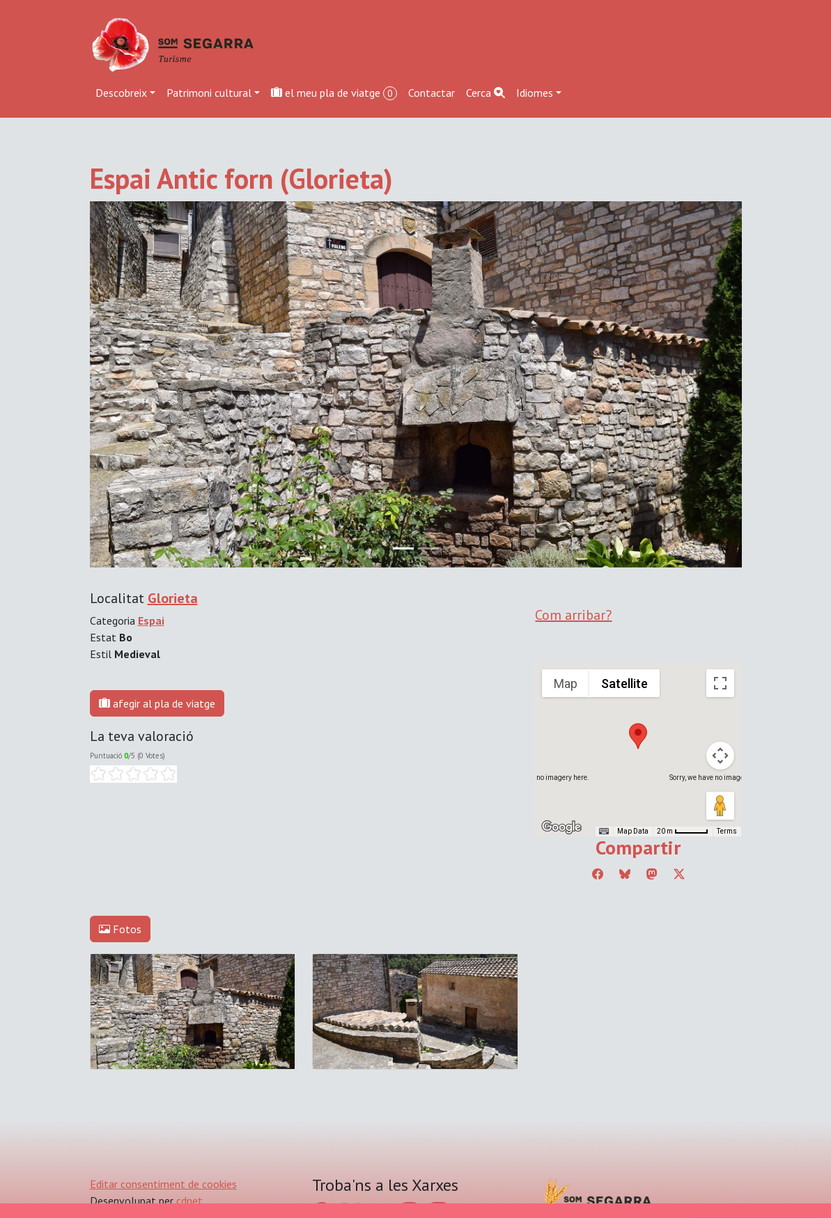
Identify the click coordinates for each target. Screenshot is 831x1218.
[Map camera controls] (720, 756)
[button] (638, 736)
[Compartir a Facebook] (597, 874)
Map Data (633, 831)
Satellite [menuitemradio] (624, 683)
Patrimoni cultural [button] (208, 93)
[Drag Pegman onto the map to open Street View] (720, 806)
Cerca (485, 93)
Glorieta (173, 598)
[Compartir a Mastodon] (652, 874)
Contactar (431, 93)
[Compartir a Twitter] (679, 874)
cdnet (189, 1201)
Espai (151, 620)
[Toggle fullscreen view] (720, 683)
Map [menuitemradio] (565, 683)
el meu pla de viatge (334, 93)
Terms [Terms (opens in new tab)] (727, 831)
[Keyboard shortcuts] (604, 831)
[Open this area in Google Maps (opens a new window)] (561, 827)
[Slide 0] (403, 548)
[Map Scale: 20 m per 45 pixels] (683, 831)
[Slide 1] (428, 548)
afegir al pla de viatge (157, 703)
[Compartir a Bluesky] (624, 874)
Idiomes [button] (534, 93)
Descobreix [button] (121, 93)
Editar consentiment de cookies (163, 1184)
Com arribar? (573, 615)
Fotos (120, 929)
